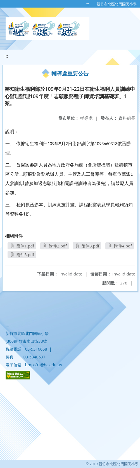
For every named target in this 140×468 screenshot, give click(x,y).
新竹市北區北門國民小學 (117, 3)
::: (87, 3)
